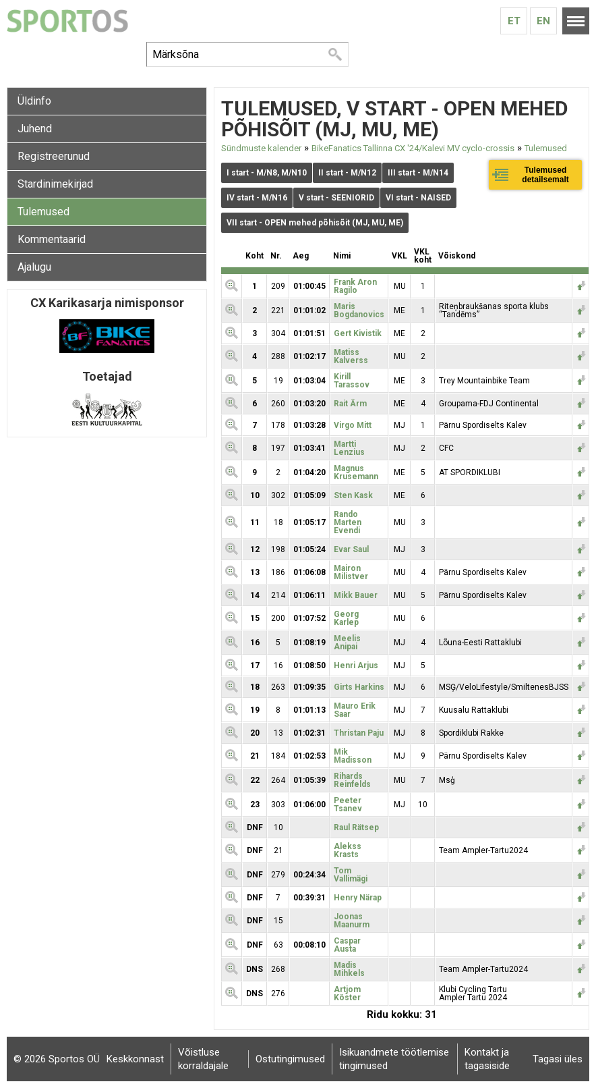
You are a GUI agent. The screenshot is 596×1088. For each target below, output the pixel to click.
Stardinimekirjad (55, 184)
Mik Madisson (352, 756)
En (543, 21)
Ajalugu (34, 267)
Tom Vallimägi (350, 874)
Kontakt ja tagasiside (487, 1059)
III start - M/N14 (418, 173)
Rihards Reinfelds (352, 780)
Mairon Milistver (351, 572)
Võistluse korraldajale (203, 1059)
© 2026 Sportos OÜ (56, 1059)
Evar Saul (351, 549)
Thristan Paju (359, 733)
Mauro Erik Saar (355, 710)
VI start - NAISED (418, 197)
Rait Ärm (350, 403)
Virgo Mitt (352, 425)
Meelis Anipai (347, 642)
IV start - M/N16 (257, 197)
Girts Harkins (359, 687)
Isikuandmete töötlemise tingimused (394, 1059)
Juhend (35, 128)
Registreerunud (54, 156)
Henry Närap (358, 897)
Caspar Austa (347, 945)
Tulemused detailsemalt (545, 174)
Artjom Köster (347, 993)
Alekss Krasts (347, 850)
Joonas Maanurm (351, 920)
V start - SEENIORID (336, 197)
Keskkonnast (135, 1059)
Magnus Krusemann (356, 472)
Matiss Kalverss (351, 356)
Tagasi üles (558, 1059)
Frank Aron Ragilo (355, 286)
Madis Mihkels (349, 969)
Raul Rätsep (356, 827)
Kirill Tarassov (351, 380)
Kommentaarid (52, 239)
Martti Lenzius (349, 448)
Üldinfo (34, 100)
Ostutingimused (290, 1059)
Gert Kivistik (358, 333)
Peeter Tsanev (348, 804)
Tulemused (43, 211)
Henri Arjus (356, 665)
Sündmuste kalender (261, 148)
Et (514, 21)
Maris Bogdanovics (359, 310)
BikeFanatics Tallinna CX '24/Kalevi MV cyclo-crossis (412, 148)
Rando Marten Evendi (347, 522)
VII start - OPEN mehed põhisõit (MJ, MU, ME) (315, 222)
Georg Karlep (346, 618)
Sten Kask (353, 495)
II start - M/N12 (347, 173)
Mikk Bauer (356, 595)
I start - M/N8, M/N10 (267, 173)
